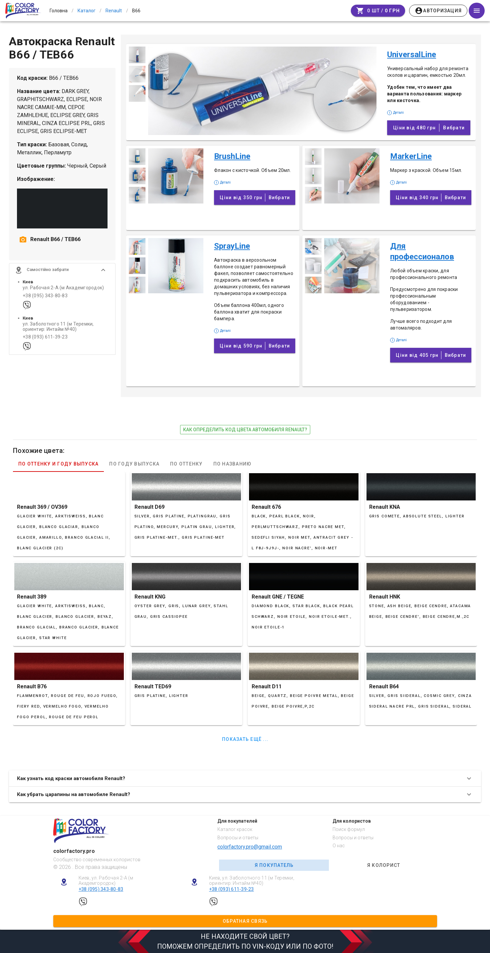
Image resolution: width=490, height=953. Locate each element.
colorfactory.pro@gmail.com (249, 847)
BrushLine (232, 156)
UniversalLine (411, 54)
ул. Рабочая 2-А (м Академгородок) (63, 290)
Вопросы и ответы (237, 837)
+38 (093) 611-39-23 (45, 340)
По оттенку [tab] (186, 464)
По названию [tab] (232, 464)
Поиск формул (349, 829)
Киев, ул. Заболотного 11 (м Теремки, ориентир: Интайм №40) (251, 880)
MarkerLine (411, 156)
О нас (339, 845)
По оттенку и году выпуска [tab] (58, 464)
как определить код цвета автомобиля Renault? (245, 429)
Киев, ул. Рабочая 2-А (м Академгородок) (106, 880)
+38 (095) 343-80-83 (45, 298)
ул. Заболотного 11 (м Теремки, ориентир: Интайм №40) (58, 330)
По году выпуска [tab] (134, 464)
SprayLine (232, 246)
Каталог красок (234, 829)
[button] (62, 273)
